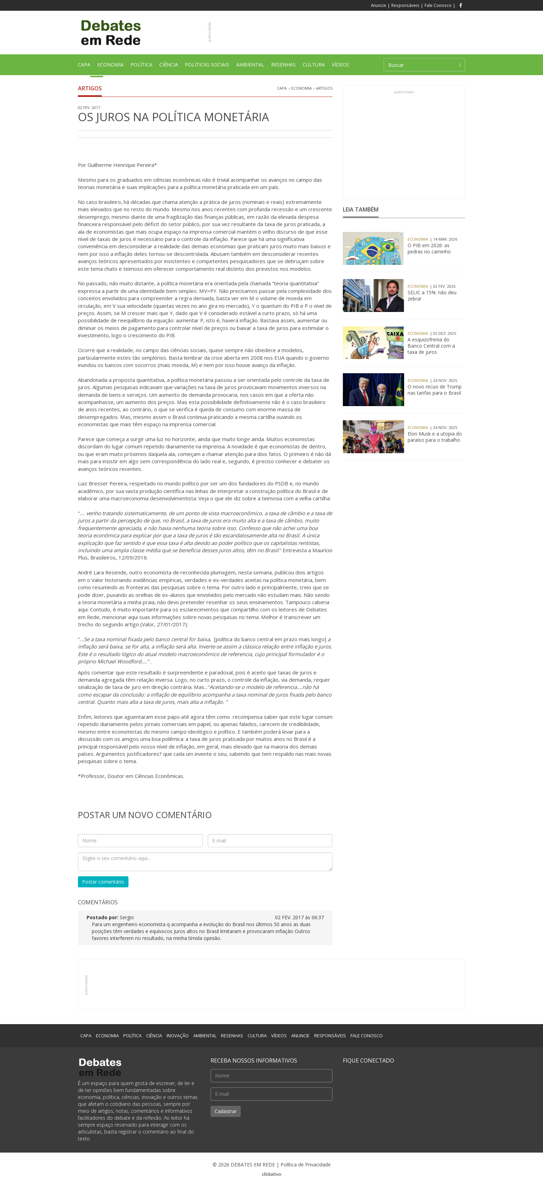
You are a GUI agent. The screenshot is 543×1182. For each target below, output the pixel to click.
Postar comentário (103, 881)
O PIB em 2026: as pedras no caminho (429, 248)
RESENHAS (283, 67)
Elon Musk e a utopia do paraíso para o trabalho (435, 437)
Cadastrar (226, 1111)
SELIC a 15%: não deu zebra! (432, 295)
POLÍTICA (141, 67)
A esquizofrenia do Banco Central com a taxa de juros (431, 346)
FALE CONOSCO (366, 1035)
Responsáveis (405, 5)
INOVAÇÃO (178, 1035)
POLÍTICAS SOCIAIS (207, 67)
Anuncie (378, 5)
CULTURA (314, 67)
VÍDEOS (340, 64)
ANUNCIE (300, 1035)
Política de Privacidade (306, 1164)
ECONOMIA (110, 67)
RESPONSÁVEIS (330, 1035)
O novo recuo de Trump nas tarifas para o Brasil (435, 390)
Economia (301, 88)
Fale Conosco (438, 5)
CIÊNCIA (168, 67)
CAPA (86, 68)
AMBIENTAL (250, 67)
